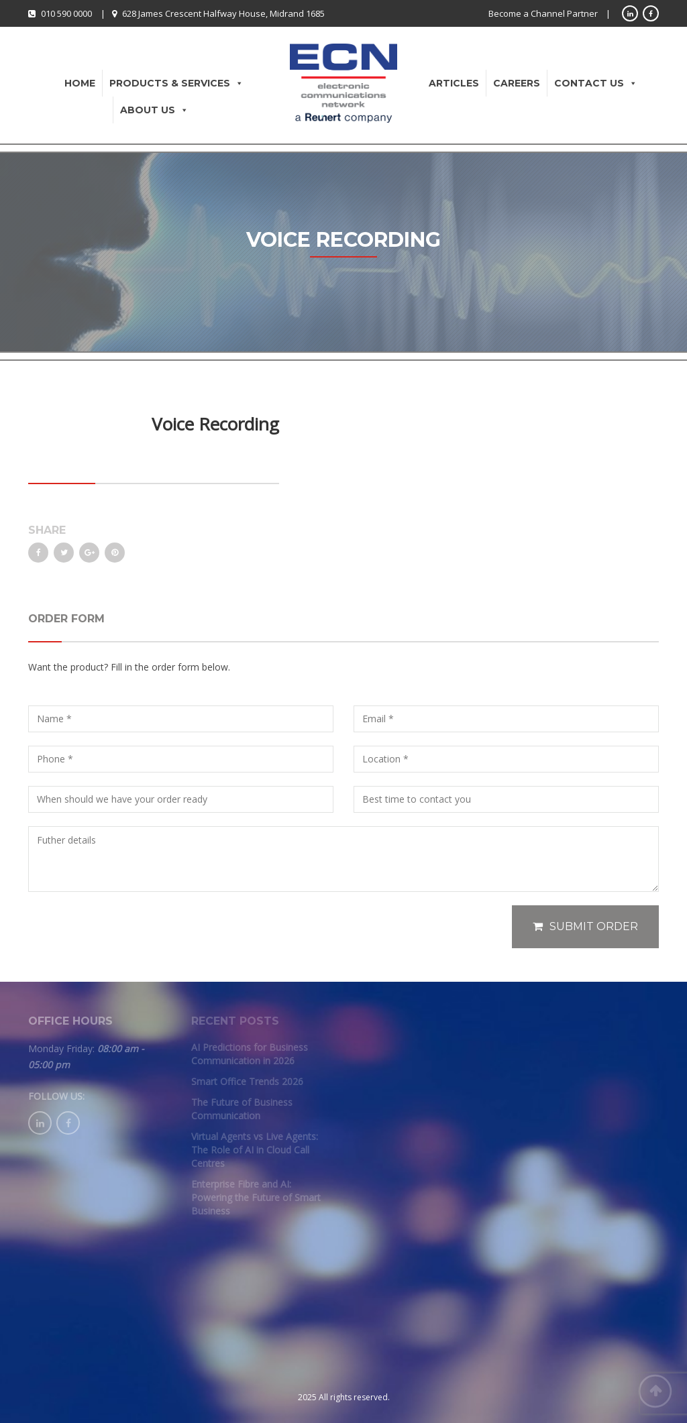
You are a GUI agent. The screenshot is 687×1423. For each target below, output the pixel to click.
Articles (454, 83)
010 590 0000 (66, 13)
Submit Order (585, 926)
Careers (516, 83)
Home (79, 83)
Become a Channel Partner (543, 13)
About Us (154, 110)
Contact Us (595, 83)
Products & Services (176, 83)
